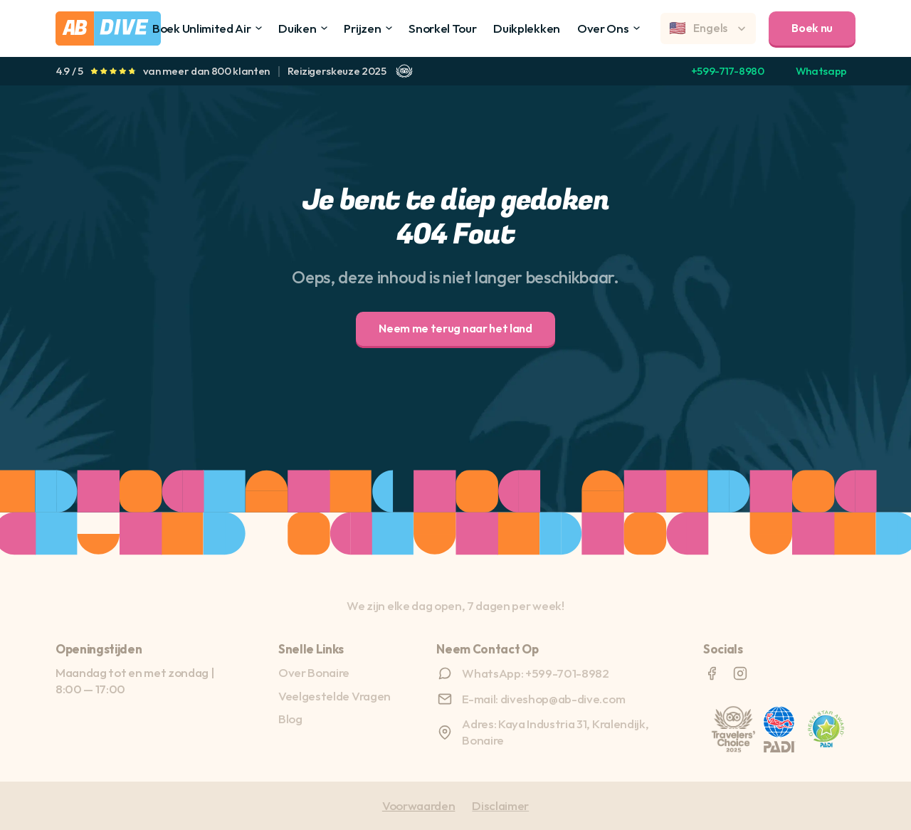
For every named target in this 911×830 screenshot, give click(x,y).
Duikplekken (526, 28)
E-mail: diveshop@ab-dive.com (543, 698)
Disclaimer (500, 805)
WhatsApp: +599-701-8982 (535, 673)
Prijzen (362, 28)
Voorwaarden (418, 805)
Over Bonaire (313, 672)
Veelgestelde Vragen (334, 695)
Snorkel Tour (442, 28)
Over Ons (602, 28)
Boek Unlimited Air (201, 28)
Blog (290, 718)
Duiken (297, 28)
